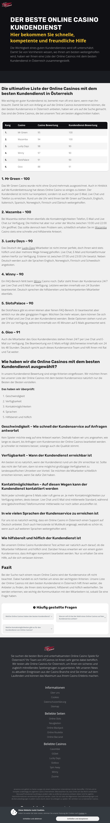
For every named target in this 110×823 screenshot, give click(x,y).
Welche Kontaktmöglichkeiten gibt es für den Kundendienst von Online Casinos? (23, 628)
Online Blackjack (55, 727)
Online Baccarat (55, 736)
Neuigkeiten (55, 723)
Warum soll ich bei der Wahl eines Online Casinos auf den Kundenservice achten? (81, 617)
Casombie (55, 748)
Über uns (55, 692)
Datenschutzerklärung (55, 701)
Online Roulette (55, 732)
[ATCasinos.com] (13, 5)
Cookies (55, 697)
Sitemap (55, 706)
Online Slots (55, 718)
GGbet (55, 753)
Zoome (55, 776)
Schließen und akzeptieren (77, 819)
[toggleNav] (104, 4)
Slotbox (55, 762)
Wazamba (101, 227)
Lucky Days (28, 248)
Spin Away (55, 767)
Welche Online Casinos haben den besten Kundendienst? (28, 616)
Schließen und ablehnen (32, 819)
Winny (37, 281)
